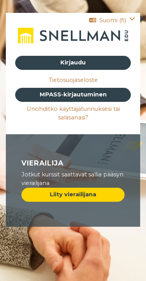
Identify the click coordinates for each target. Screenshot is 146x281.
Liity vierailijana (73, 194)
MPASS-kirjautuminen (73, 94)
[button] (112, 20)
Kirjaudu (73, 62)
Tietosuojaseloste (73, 80)
